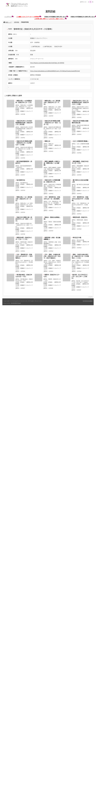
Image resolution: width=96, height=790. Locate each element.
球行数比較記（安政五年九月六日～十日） (23, 275)
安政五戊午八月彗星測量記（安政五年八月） (52, 181)
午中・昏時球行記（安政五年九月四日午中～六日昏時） (80, 198)
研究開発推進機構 (87, 301)
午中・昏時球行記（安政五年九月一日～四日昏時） (52, 198)
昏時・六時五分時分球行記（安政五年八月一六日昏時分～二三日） (80, 256)
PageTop (91, 296)
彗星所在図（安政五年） (80, 217)
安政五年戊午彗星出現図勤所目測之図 (80, 121)
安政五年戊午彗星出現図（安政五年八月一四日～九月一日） (52, 122)
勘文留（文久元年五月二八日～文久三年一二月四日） (80, 276)
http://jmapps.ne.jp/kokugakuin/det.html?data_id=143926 (47, 63)
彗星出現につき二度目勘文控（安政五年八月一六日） (52, 102)
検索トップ (7, 22)
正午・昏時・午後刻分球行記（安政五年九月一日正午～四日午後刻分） (52, 256)
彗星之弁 (47, 141)
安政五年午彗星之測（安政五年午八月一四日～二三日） (24, 219)
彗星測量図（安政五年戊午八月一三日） (80, 162)
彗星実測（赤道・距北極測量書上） (52, 238)
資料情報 (16, 22)
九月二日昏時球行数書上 (80, 141)
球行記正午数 (77, 237)
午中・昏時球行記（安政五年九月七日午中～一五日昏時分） (24, 256)
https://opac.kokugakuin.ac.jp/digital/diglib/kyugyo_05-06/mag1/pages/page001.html (55, 71)
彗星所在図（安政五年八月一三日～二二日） (23, 238)
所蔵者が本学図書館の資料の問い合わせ (56, 16)
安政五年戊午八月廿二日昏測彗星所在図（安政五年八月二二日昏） (80, 102)
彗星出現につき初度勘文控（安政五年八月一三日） (24, 101)
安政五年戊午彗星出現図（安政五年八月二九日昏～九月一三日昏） (24, 142)
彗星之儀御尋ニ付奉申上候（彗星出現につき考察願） (52, 163)
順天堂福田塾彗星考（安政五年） (23, 162)
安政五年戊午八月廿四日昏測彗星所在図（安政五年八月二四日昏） (24, 122)
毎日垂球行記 (21, 180)
